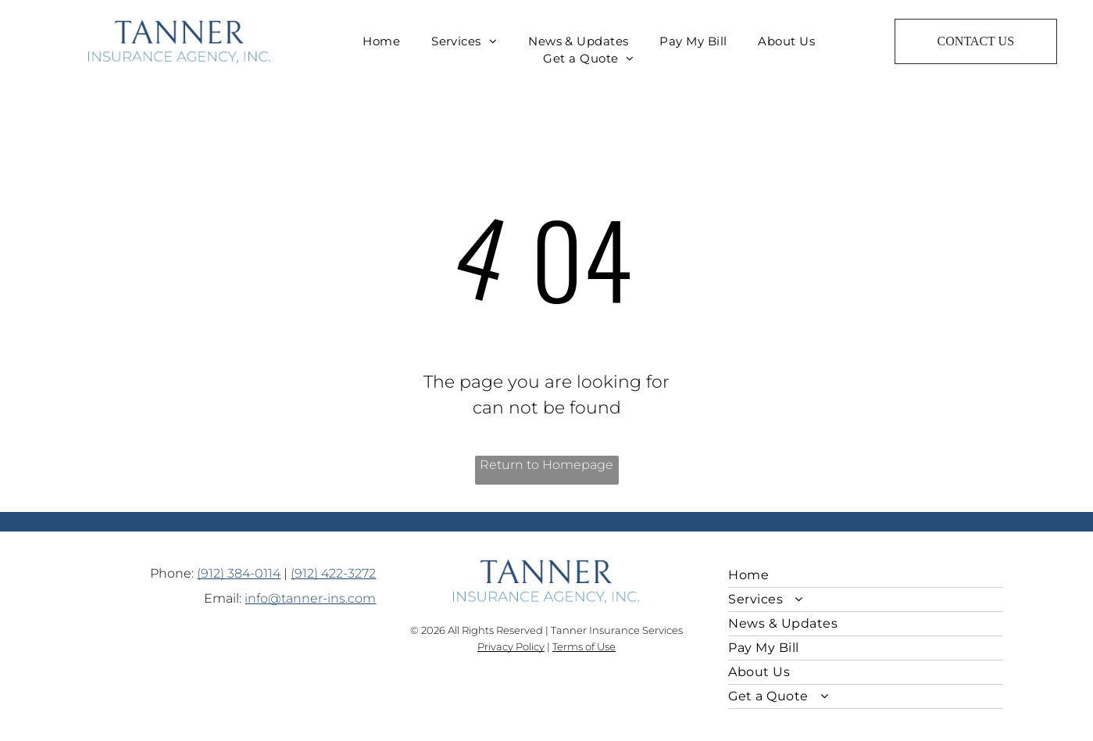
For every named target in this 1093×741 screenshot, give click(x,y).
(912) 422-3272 (333, 573)
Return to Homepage (546, 464)
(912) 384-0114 (238, 573)
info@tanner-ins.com (310, 598)
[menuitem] (381, 42)
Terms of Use (584, 646)
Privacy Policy (511, 646)
